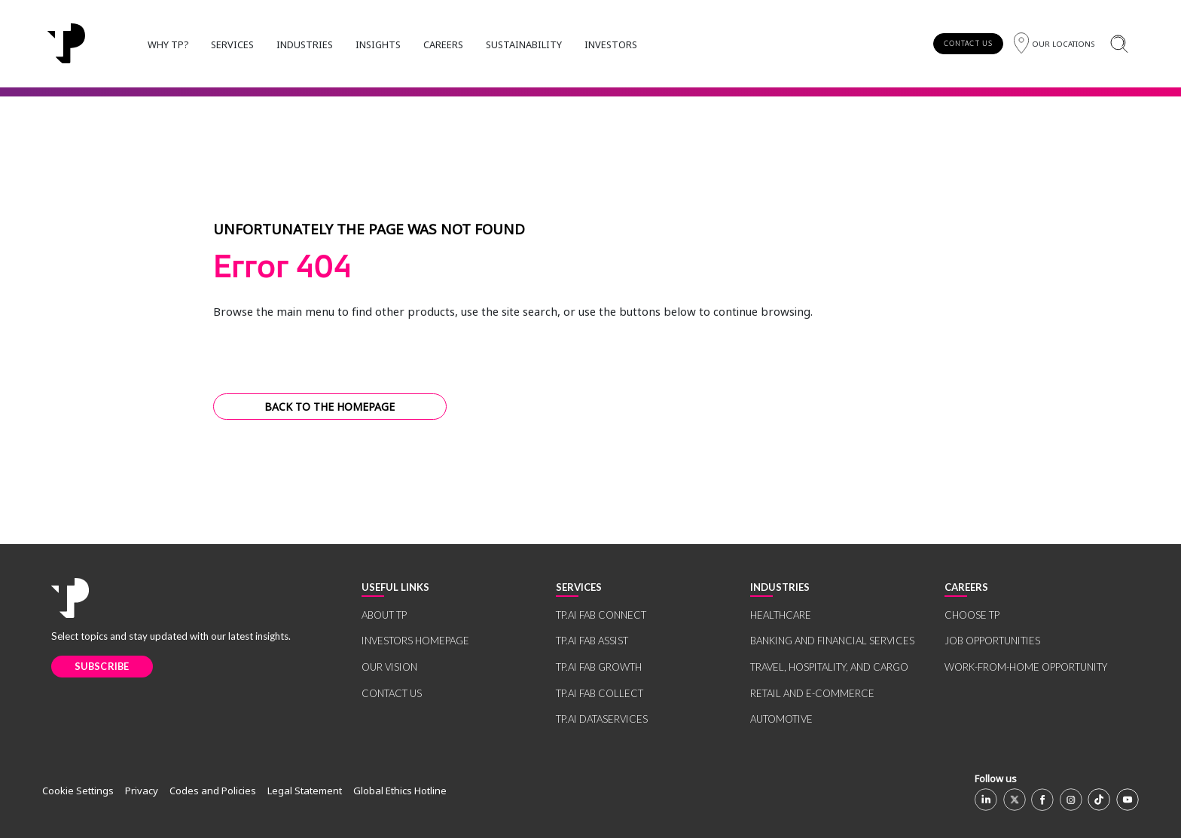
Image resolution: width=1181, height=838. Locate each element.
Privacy (141, 790)
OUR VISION (389, 667)
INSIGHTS (378, 44)
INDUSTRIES (304, 44)
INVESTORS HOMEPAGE (415, 641)
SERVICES (232, 44)
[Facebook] (1042, 799)
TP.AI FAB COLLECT (599, 693)
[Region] (1054, 43)
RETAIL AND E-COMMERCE (812, 693)
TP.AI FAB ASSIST (592, 641)
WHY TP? (168, 44)
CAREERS (443, 44)
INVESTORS (610, 44)
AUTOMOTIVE (781, 719)
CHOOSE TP (971, 615)
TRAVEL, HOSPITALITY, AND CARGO (829, 667)
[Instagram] (1071, 799)
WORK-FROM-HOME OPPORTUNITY (1025, 667)
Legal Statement (304, 790)
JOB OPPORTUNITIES (992, 641)
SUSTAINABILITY (524, 44)
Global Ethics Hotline (400, 790)
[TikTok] (1099, 799)
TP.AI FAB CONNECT (601, 615)
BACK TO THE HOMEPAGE (329, 406)
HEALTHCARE (780, 615)
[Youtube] (1127, 799)
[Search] (1119, 43)
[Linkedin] (986, 799)
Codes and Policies (212, 790)
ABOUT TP (384, 615)
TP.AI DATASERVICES (602, 719)
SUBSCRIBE (102, 666)
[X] (1014, 799)
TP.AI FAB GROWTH (599, 667)
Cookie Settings (78, 790)
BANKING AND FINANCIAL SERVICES (832, 641)
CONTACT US (968, 43)
